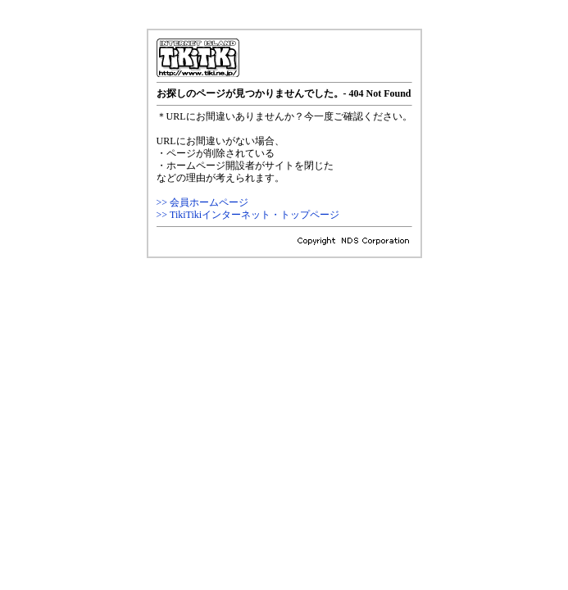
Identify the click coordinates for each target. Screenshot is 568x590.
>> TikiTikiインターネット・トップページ (248, 214)
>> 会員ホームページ (203, 202)
